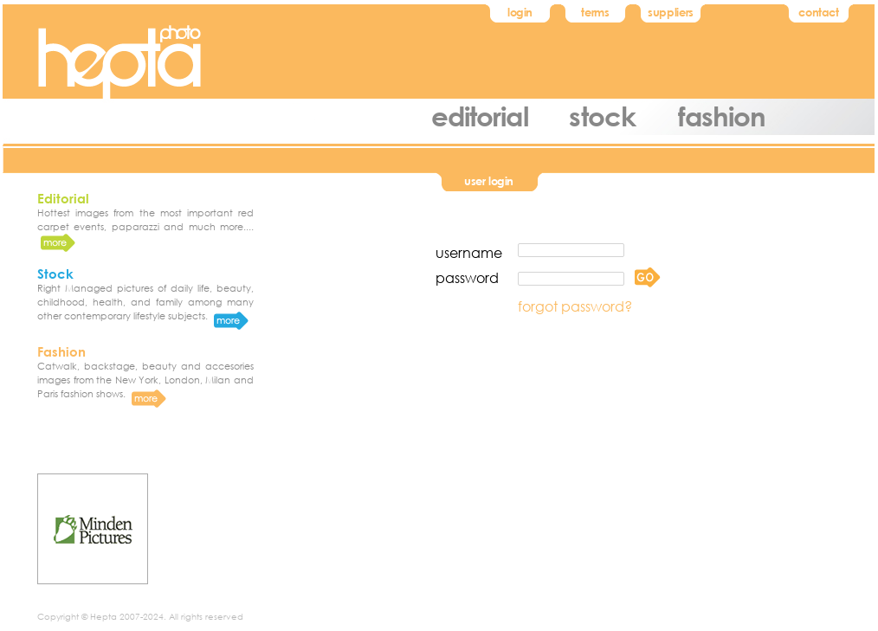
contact (818, 12)
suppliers (671, 12)
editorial (479, 116)
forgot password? (575, 306)
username (469, 252)
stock (602, 116)
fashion (722, 116)
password (467, 277)
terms (595, 12)
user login (488, 181)
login (520, 12)
